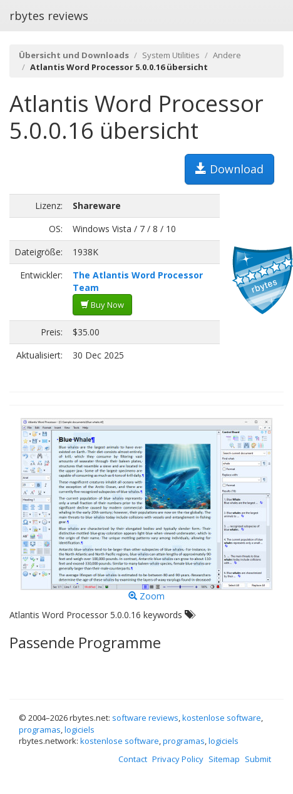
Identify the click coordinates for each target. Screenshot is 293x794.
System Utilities (171, 55)
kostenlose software (221, 717)
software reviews (145, 717)
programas (40, 729)
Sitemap (224, 759)
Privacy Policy (177, 759)
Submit (258, 759)
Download (229, 168)
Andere (227, 55)
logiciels (79, 729)
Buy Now (102, 304)
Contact (132, 759)
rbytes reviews (48, 15)
